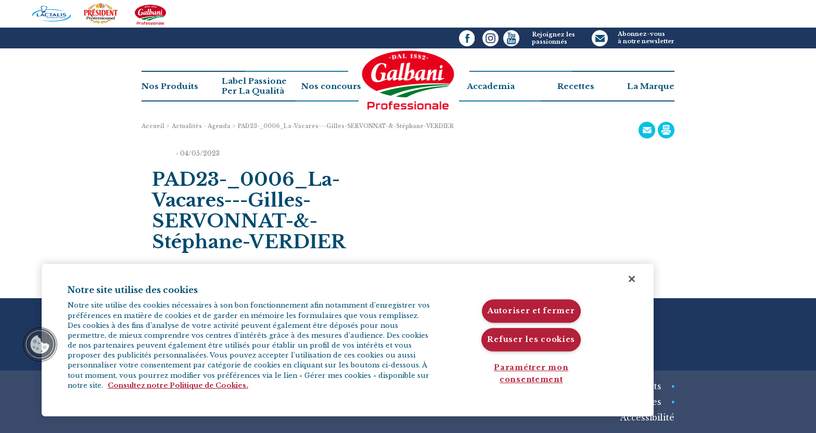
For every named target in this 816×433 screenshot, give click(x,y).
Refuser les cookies (531, 339)
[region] (348, 340)
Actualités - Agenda (201, 126)
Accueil (153, 126)
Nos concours (331, 86)
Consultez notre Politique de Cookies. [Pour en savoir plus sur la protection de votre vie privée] (178, 385)
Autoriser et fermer (531, 311)
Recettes (575, 86)
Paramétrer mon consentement (531, 373)
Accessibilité (647, 417)
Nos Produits (170, 86)
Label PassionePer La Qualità (254, 86)
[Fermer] (631, 279)
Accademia (491, 86)
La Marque (650, 86)
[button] (40, 344)
